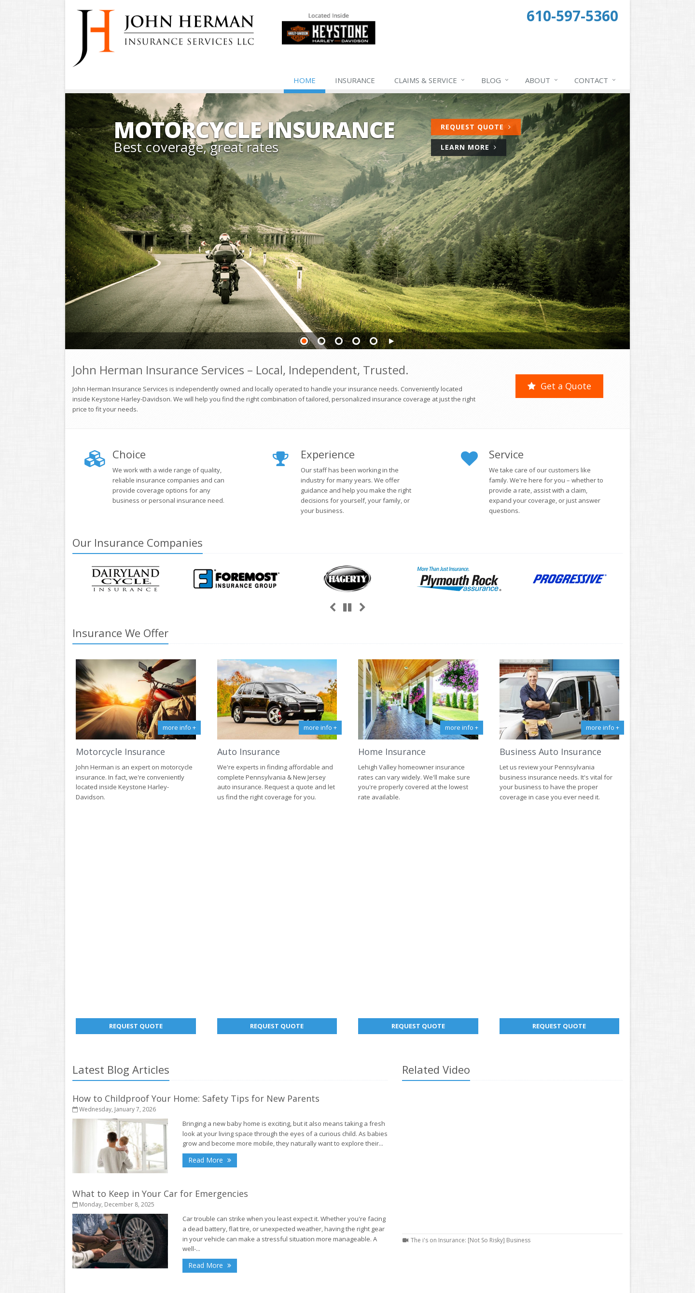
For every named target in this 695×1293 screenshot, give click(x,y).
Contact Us (418, 1163)
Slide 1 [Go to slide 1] (304, 341)
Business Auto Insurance (550, 751)
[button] (391, 341)
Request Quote (476, 126)
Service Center (418, 1178)
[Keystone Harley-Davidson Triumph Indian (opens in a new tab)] (328, 42)
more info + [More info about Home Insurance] (461, 727)
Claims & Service (430, 80)
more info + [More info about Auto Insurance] (320, 727)
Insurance (355, 80)
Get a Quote (559, 386)
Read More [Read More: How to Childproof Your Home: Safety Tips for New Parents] (212, 948)
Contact (595, 80)
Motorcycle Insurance (120, 751)
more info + (179, 727)
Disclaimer (242, 1280)
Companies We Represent (418, 1225)
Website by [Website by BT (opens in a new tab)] (286, 1280)
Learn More (469, 147)
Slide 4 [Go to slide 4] (356, 341)
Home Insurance (392, 751)
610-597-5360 (528, 1168)
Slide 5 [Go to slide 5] (373, 341)
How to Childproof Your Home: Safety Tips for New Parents (196, 887)
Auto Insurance (248, 751)
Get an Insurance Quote (418, 1209)
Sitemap (164, 1235)
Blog (495, 80)
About (542, 80)
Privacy (208, 1280)
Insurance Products (418, 1194)
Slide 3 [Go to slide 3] (339, 341)
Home (304, 80)
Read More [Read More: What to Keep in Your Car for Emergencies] (212, 1054)
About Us (418, 1148)
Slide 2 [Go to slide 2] (321, 341)
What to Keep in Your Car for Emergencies (160, 982)
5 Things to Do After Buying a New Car (277, 1222)
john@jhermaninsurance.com (552, 1180)
